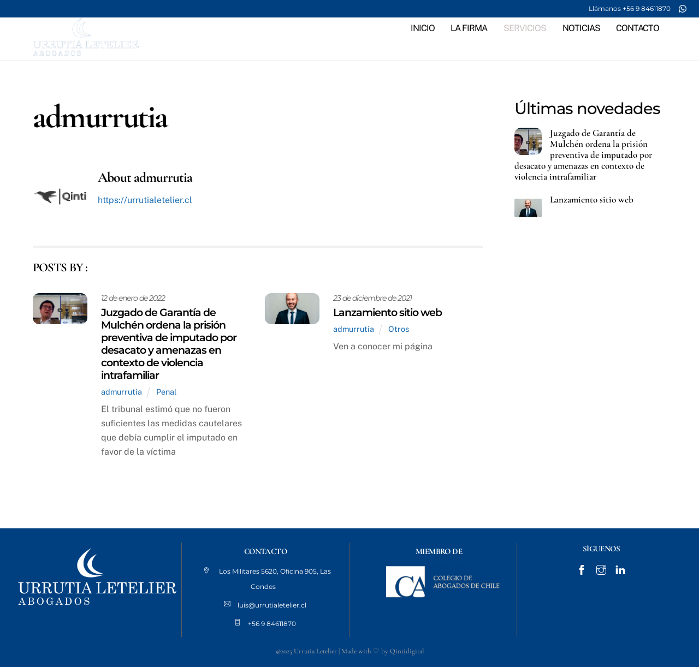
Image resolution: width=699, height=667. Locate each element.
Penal (166, 391)
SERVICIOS (524, 28)
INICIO (423, 28)
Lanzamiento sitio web (387, 312)
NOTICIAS (581, 28)
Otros (398, 329)
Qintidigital (407, 651)
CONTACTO (637, 28)
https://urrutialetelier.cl (145, 200)
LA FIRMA (469, 28)
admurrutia (121, 391)
